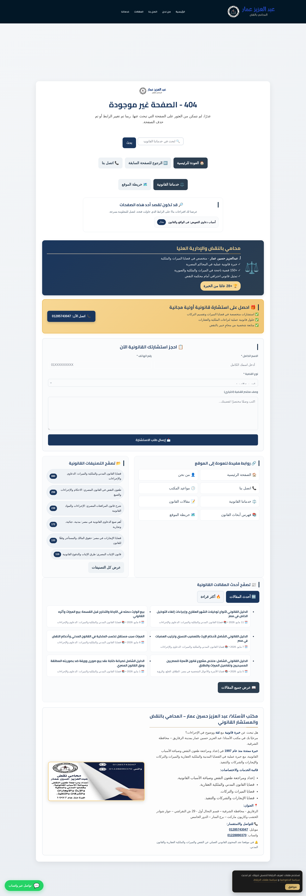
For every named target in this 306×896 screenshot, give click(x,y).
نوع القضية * (250, 373)
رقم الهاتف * (144, 356)
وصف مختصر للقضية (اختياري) (241, 391)
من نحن (166, 11)
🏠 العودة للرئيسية (190, 163)
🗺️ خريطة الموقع (134, 184)
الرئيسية (180, 11)
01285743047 (238, 829)
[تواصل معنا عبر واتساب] (24, 885)
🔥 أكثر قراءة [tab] (211, 597)
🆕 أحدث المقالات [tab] (243, 597)
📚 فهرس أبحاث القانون (238, 515)
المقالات (138, 11)
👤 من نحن (186, 475)
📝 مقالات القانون (182, 501)
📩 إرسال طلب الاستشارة (153, 440)
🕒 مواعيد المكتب (182, 488)
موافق (292, 887)
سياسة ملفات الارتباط (265, 879)
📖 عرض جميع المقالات (238, 687)
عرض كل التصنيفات (106, 567)
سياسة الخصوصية (290, 879)
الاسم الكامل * (249, 356)
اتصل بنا (152, 11)
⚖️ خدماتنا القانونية (170, 184)
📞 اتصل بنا (110, 163)
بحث (129, 143)
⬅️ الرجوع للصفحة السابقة (148, 163)
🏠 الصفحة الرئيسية (241, 475)
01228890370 (236, 835)
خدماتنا (125, 11)
